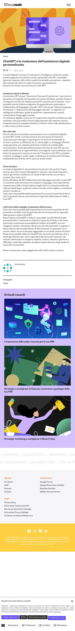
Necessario (13, 625)
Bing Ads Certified (47, 489)
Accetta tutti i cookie (57, 618)
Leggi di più (57, 612)
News (5, 56)
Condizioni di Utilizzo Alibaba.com (18, 516)
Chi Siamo (8, 482)
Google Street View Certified (52, 485)
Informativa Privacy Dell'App (16, 512)
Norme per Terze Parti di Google (17, 509)
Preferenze (30, 625)
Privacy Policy (10, 503)
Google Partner (46, 482)
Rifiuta (23, 617)
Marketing (62, 625)
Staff (6, 485)
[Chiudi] (72, 601)
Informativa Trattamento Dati (16, 506)
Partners (8, 489)
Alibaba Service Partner (50, 492)
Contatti (7, 492)
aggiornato (33, 251)
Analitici (46, 625)
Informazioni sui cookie (37, 617)
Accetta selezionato (10, 617)
